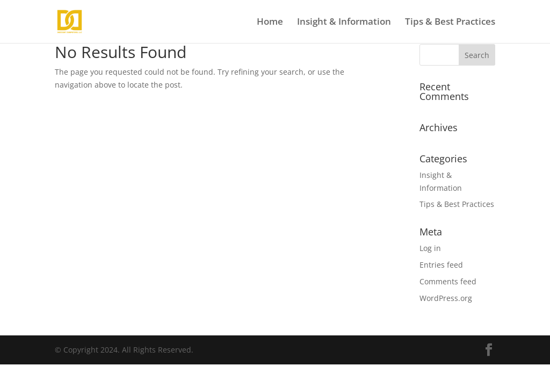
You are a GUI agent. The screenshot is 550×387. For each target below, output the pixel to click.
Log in (430, 248)
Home (270, 22)
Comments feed (447, 281)
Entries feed (441, 265)
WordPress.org (445, 298)
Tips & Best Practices (450, 22)
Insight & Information (344, 22)
